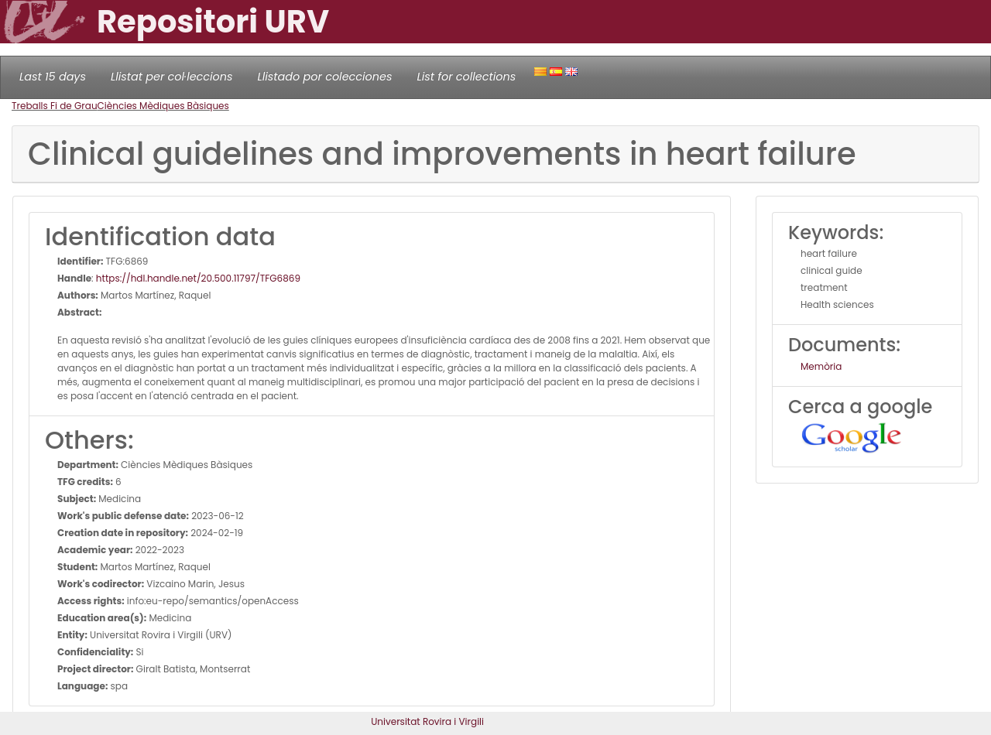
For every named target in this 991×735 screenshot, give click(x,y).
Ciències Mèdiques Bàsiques (163, 105)
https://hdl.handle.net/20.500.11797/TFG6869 (198, 278)
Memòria (821, 366)
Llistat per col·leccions (172, 76)
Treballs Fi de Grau (55, 105)
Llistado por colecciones (325, 76)
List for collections (466, 76)
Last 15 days (52, 76)
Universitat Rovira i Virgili (427, 721)
